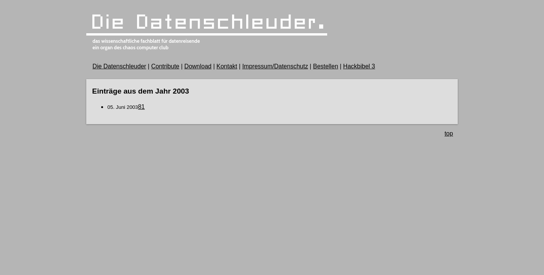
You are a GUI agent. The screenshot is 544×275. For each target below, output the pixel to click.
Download (197, 66)
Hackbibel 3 (359, 66)
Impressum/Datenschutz (275, 66)
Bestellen (325, 66)
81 (141, 107)
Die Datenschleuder (119, 66)
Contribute (165, 66)
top (448, 133)
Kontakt (226, 66)
